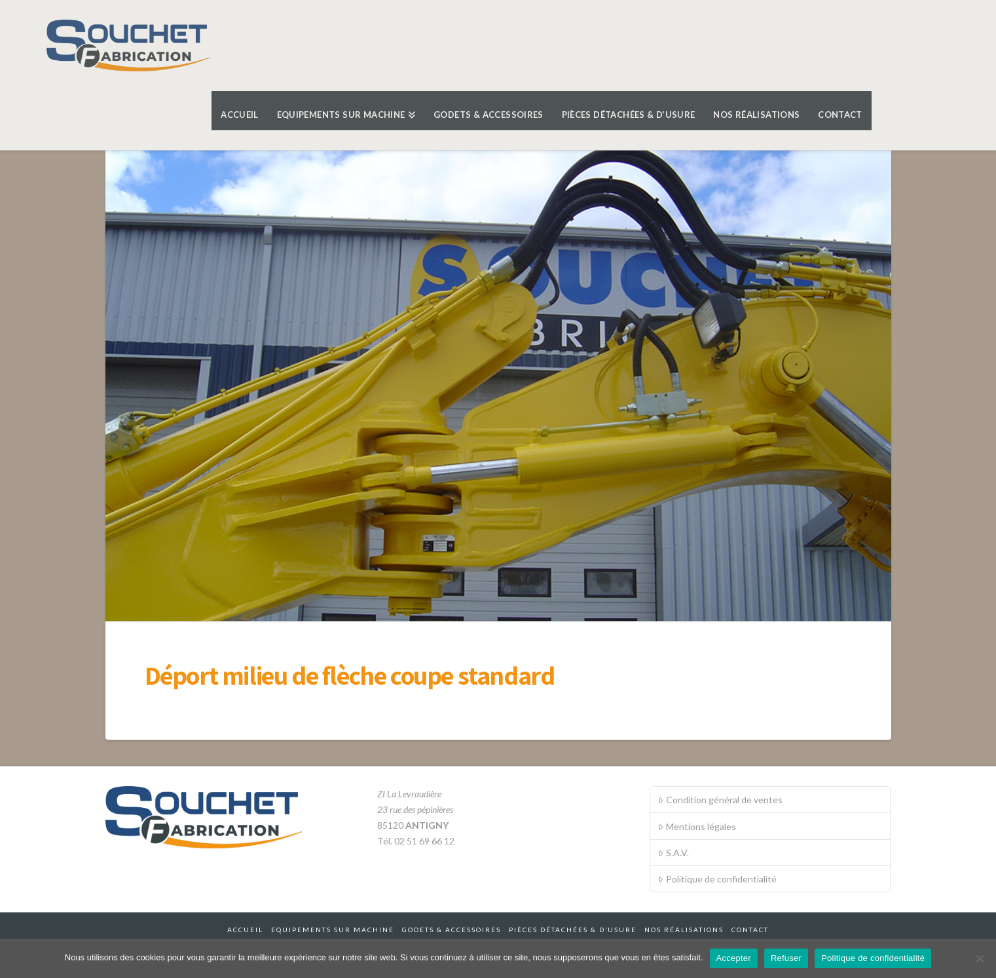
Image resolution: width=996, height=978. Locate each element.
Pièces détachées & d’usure (572, 929)
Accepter (733, 958)
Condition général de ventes (720, 799)
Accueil (245, 929)
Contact (750, 929)
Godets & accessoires (451, 929)
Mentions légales (696, 826)
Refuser (786, 958)
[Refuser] (979, 958)
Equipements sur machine (332, 929)
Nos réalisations (684, 929)
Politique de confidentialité (717, 878)
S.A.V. (673, 852)
